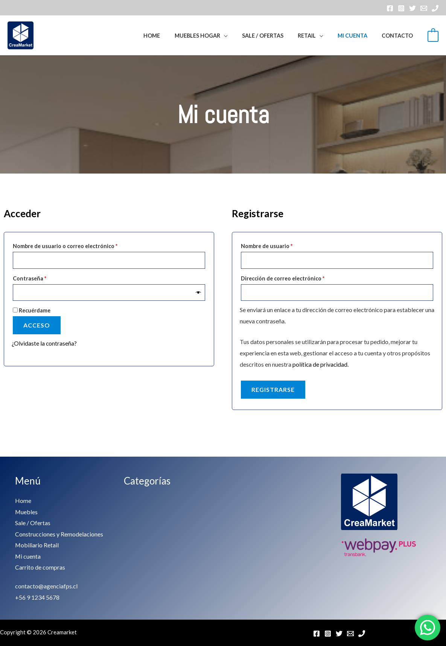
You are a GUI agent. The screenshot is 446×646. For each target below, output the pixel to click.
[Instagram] (401, 8)
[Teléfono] (435, 8)
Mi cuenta (358, 35)
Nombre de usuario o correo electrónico (80, 245)
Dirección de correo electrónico (297, 277)
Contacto (399, 35)
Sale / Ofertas (274, 35)
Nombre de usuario (281, 245)
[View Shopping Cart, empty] (433, 35)
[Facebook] (390, 8)
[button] (145, 35)
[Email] (423, 8)
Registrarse (273, 389)
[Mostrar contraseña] (198, 293)
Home (171, 35)
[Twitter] (412, 8)
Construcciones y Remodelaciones (59, 533)
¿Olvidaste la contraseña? (45, 343)
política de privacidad (320, 364)
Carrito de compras (40, 567)
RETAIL (315, 35)
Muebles (26, 511)
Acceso (36, 325)
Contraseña (44, 277)
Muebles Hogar (213, 35)
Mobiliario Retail (37, 544)
